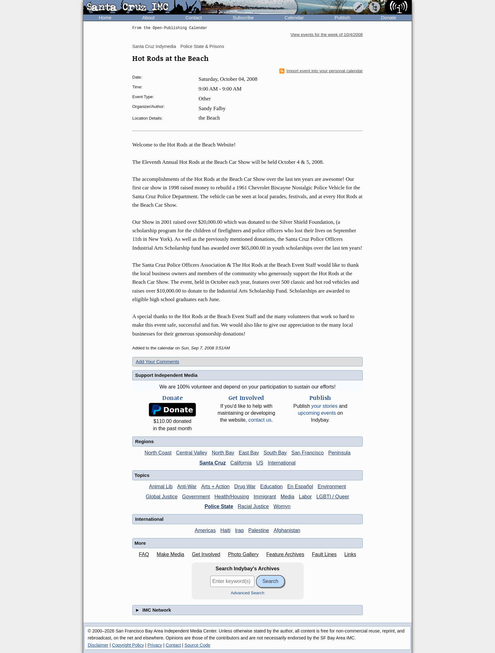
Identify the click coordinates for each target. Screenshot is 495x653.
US (259, 463)
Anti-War (187, 486)
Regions (144, 441)
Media (288, 496)
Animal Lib (161, 486)
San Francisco (307, 452)
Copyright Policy (128, 645)
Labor (305, 496)
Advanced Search (248, 593)
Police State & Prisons (202, 46)
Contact (193, 17)
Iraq (239, 530)
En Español (300, 486)
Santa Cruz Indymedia (154, 46)
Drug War (245, 486)
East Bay (249, 452)
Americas (205, 530)
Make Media (170, 554)
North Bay (223, 452)
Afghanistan (287, 530)
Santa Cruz (213, 463)
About (148, 17)
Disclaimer (98, 645)
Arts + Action (215, 486)
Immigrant (264, 496)
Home (105, 17)
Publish (342, 17)
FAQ (144, 554)
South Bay (275, 452)
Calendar (294, 17)
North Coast (158, 452)
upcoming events (317, 413)
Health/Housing (231, 496)
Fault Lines (324, 554)
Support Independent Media (166, 375)
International (281, 463)
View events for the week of (326, 34)
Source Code (197, 645)
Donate (388, 17)
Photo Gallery (243, 554)
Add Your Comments (157, 361)
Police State (219, 506)
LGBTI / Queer (332, 496)
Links (350, 554)
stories (324, 406)
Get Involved (206, 554)
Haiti (225, 530)
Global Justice (162, 496)
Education (271, 486)
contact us (259, 420)
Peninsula (339, 452)
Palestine (258, 530)
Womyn (281, 506)
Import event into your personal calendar (321, 71)
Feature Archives (285, 554)
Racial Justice (253, 506)
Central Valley (191, 452)
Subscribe (243, 17)
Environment (332, 486)
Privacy (154, 645)
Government (196, 496)
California (241, 463)
